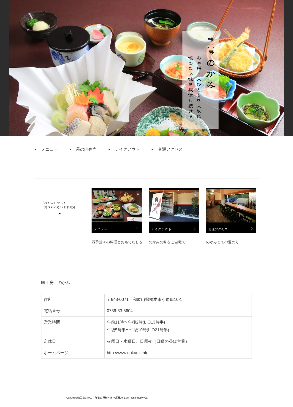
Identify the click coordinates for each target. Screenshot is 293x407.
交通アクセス (170, 149)
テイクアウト (127, 149)
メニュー (49, 149)
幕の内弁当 (86, 149)
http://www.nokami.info (128, 353)
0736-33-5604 (120, 310)
